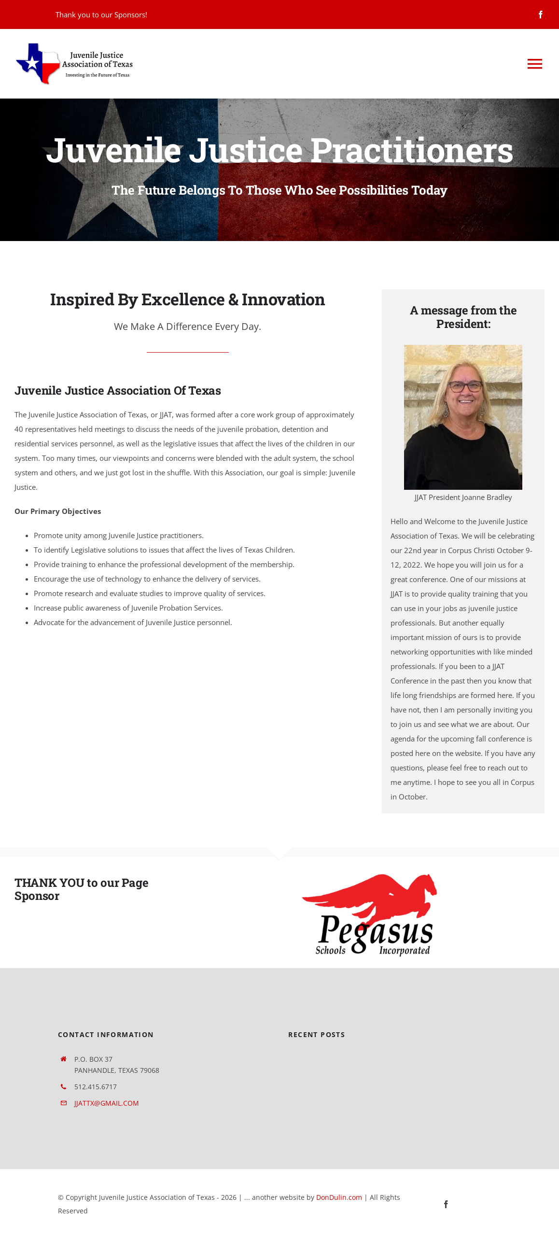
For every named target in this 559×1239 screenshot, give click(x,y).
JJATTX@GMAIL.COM (106, 1103)
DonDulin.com (339, 1197)
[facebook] (541, 14)
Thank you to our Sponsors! (101, 14)
